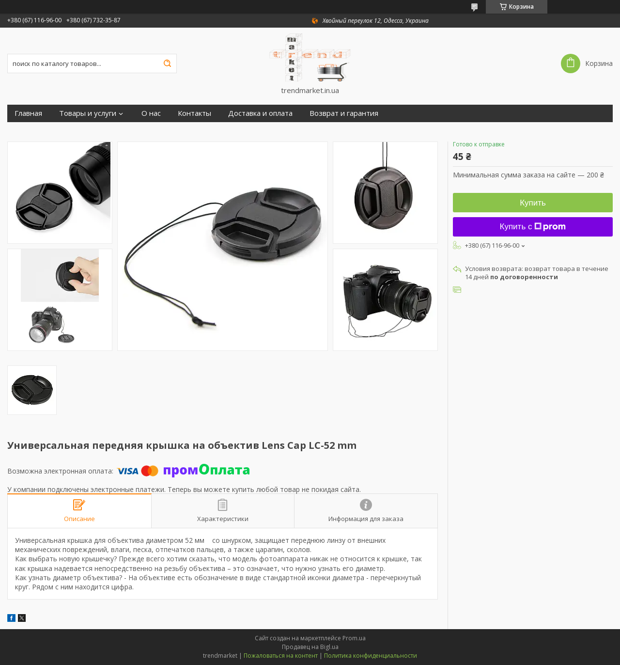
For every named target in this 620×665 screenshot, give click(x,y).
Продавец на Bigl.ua (310, 647)
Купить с (533, 226)
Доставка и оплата (260, 113)
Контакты (194, 113)
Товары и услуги (87, 113)
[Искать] (167, 63)
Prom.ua (354, 638)
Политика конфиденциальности (370, 655)
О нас (151, 113)
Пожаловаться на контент (281, 655)
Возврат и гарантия (344, 113)
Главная (28, 113)
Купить (533, 202)
